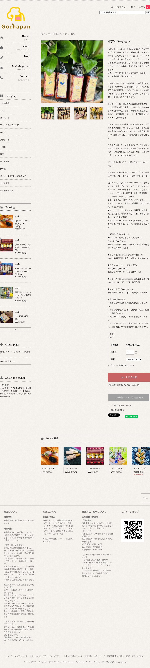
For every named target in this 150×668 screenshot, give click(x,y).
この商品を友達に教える (121, 405)
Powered (108, 662)
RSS (133, 656)
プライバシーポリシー (52, 656)
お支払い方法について (73, 656)
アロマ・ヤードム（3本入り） (79, 468)
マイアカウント (120, 7)
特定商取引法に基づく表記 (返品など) (124, 385)
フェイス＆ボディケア (57, 34)
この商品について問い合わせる (129, 397)
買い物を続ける (117, 409)
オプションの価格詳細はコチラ (121, 365)
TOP (43, 34)
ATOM (140, 656)
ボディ (72, 34)
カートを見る (142, 7)
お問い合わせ (35, 656)
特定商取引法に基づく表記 (118, 656)
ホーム (9, 656)
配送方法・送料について (95, 656)
